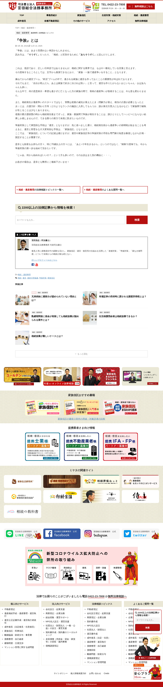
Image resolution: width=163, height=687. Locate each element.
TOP (22, 15)
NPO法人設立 (93, 625)
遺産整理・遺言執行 (96, 642)
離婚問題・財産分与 (96, 654)
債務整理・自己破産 (13, 639)
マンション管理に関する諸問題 (19, 647)
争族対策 (43, 278)
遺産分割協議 (32, 278)
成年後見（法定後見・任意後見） (20, 627)
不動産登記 (9, 609)
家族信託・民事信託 (13, 631)
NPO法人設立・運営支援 (57, 621)
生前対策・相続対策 (111, 15)
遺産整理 (34, 33)
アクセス (111, 21)
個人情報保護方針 (78, 673)
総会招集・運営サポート (57, 617)
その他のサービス (81, 21)
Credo (106, 673)
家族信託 (81, 15)
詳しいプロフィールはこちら (44, 260)
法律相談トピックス (46, 33)
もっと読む (82, 354)
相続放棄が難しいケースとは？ (47, 336)
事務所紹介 (51, 15)
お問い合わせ (95, 673)
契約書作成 (92, 621)
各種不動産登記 (51, 21)
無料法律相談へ (117, 596)
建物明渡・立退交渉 (13, 643)
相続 (19, 278)
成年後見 (21, 21)
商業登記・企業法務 (55, 613)
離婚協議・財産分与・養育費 (18, 635)
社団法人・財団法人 (96, 629)
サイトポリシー (61, 673)
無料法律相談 (141, 21)
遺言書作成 (92, 633)
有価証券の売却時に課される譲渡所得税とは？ (122, 296)
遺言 (24, 278)
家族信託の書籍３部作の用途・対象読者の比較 (81, 419)
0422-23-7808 (96, 596)
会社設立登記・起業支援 (98, 613)
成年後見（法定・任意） (98, 638)
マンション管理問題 (96, 662)
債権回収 (91, 650)
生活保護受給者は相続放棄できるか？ (118, 316)
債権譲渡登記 (52, 646)
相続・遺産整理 (141, 15)
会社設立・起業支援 (55, 609)
